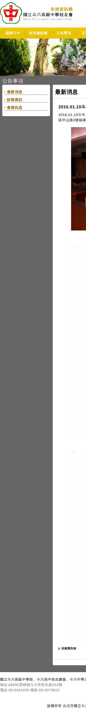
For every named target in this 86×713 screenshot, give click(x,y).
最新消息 (14, 92)
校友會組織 (38, 33)
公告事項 (63, 33)
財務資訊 (14, 100)
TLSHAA (37, 13)
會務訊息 (14, 107)
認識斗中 (13, 33)
